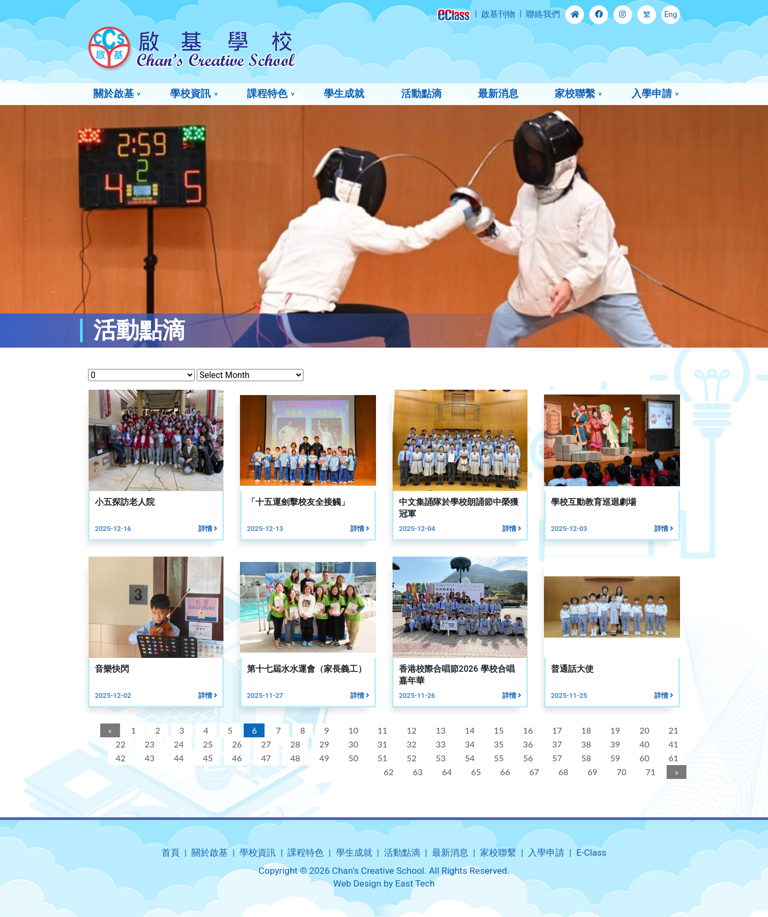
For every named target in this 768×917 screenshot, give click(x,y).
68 (562, 772)
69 (591, 772)
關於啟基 (113, 93)
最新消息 (498, 93)
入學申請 (651, 93)
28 (294, 744)
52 (410, 758)
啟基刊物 (498, 14)
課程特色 (267, 93)
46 (235, 758)
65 (474, 772)
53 (439, 758)
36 (527, 744)
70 (620, 772)
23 (148, 744)
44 (177, 758)
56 (527, 758)
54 (468, 758)
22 (119, 744)
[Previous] (108, 730)
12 (410, 730)
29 (323, 744)
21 (672, 730)
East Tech (415, 883)
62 (387, 772)
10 (352, 730)
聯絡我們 (543, 14)
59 (614, 758)
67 (533, 772)
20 (643, 730)
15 (497, 730)
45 (207, 758)
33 (439, 744)
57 (555, 758)
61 (672, 758)
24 (177, 744)
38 (585, 744)
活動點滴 (421, 93)
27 (265, 744)
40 (643, 744)
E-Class (591, 852)
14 (468, 730)
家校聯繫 (575, 93)
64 (446, 772)
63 (416, 772)
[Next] (675, 772)
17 (555, 730)
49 (323, 758)
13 (439, 730)
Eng (670, 14)
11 (381, 730)
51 (381, 758)
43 (148, 758)
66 (504, 772)
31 (381, 744)
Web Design (357, 883)
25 (207, 744)
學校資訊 (190, 93)
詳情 (206, 529)
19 (614, 730)
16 (527, 730)
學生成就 (344, 93)
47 (265, 758)
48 (294, 758)
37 (555, 744)
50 (352, 758)
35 (497, 744)
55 (497, 758)
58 (585, 758)
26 (235, 744)
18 (585, 730)
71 (649, 772)
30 (352, 744)
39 (614, 744)
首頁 (171, 852)
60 (643, 758)
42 (119, 758)
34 (468, 744)
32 (410, 744)
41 (672, 744)
